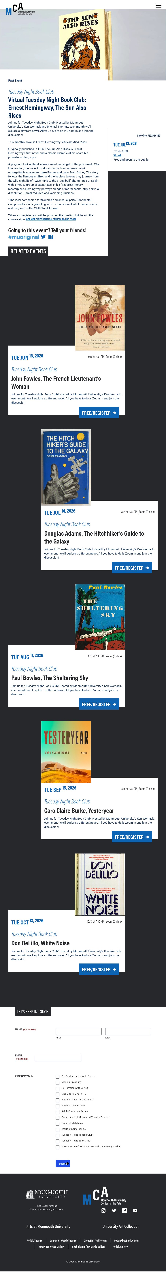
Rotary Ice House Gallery (78, 1243)
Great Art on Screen (73, 1104)
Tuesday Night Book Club (41, 90)
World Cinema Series (74, 1128)
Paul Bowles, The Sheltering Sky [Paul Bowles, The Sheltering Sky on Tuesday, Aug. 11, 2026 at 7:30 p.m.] (62, 679)
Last (107, 1037)
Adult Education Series (75, 1110)
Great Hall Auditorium (118, 1237)
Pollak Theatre (43, 1237)
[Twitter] (114, 1211)
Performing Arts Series (75, 1087)
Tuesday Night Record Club (78, 1134)
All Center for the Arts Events (79, 1075)
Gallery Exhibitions (73, 1122)
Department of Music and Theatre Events (86, 1116)
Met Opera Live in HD (74, 1093)
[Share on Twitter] (45, 242)
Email (22, 1055)
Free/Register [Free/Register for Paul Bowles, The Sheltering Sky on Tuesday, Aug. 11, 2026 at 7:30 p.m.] (90, 706)
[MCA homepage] (20, 8)
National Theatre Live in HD (78, 1098)
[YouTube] (135, 1211)
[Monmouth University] (46, 1194)
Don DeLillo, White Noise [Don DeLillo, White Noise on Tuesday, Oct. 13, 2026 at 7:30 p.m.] (50, 942)
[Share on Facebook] (53, 242)
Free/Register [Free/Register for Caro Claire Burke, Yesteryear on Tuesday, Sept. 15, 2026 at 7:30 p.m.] (123, 838)
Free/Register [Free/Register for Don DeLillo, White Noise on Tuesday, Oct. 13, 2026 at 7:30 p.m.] (90, 969)
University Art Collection (121, 1224)
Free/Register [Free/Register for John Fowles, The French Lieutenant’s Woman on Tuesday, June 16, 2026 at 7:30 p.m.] (90, 418)
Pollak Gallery (83, 1248)
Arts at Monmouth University (48, 1224)
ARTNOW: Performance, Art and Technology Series (92, 1145)
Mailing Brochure (71, 1081)
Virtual (118, 152)
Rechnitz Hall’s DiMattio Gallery (124, 1243)
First (58, 1037)
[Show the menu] (158, 7)
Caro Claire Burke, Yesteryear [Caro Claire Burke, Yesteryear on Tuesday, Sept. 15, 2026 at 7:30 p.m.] (90, 810)
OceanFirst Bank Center (36, 1243)
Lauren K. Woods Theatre (78, 1237)
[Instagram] (103, 1211)
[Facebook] (125, 1211)
